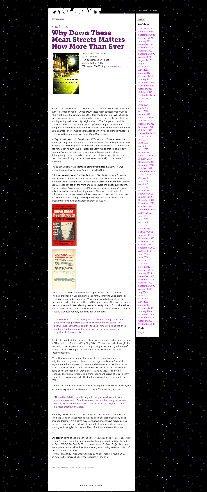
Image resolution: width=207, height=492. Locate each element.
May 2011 (143, 222)
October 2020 (145, 50)
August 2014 (144, 98)
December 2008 (146, 314)
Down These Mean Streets (65, 467)
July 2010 (143, 254)
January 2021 (145, 41)
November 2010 (146, 241)
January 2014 (145, 120)
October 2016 (145, 88)
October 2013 (145, 130)
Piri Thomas (89, 467)
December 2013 (146, 123)
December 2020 (146, 44)
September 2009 (146, 285)
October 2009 (145, 282)
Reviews (131, 10)
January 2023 (145, 28)
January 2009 (145, 311)
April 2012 (143, 187)
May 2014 (143, 107)
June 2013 (143, 142)
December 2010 (146, 238)
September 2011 (146, 209)
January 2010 (145, 273)
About (155, 10)
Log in (141, 332)
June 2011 (143, 219)
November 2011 (146, 203)
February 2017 (145, 76)
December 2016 (146, 82)
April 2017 (143, 69)
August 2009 (144, 289)
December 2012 (146, 161)
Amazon (115, 66)
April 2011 (143, 225)
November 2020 (146, 47)
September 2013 (146, 133)
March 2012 (144, 190)
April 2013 (143, 149)
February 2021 (145, 38)
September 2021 (146, 34)
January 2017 (145, 79)
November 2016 (146, 85)
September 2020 (146, 53)
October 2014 (145, 92)
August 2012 (144, 174)
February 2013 (145, 155)
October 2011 (145, 206)
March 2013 (144, 152)
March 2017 (144, 72)
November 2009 (146, 279)
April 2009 (143, 301)
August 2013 (144, 136)
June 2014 (143, 104)
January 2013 (145, 158)
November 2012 (146, 165)
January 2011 (145, 235)
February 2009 (145, 308)
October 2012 (145, 168)
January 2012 (145, 196)
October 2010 (145, 244)
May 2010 (143, 260)
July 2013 (143, 139)
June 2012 (143, 181)
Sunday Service (144, 10)
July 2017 (143, 63)
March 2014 (144, 114)
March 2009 (144, 304)
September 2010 (146, 247)
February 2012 (145, 193)
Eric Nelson (61, 26)
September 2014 (146, 95)
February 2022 (145, 31)
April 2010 (143, 263)
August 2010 (144, 250)
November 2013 (146, 127)
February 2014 (145, 117)
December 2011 (146, 200)
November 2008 (146, 317)
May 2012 (143, 184)
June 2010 (143, 257)
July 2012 (143, 177)
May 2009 (143, 298)
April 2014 (143, 111)
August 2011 (144, 212)
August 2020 (144, 57)
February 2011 (145, 231)
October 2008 (145, 320)
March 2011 (144, 228)
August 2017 (144, 60)
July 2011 (143, 215)
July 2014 (143, 101)
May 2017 (143, 66)
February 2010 (145, 270)
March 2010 (144, 266)
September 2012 (146, 171)
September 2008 (146, 324)
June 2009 (143, 295)
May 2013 (143, 146)
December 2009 (146, 276)
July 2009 (143, 292)
